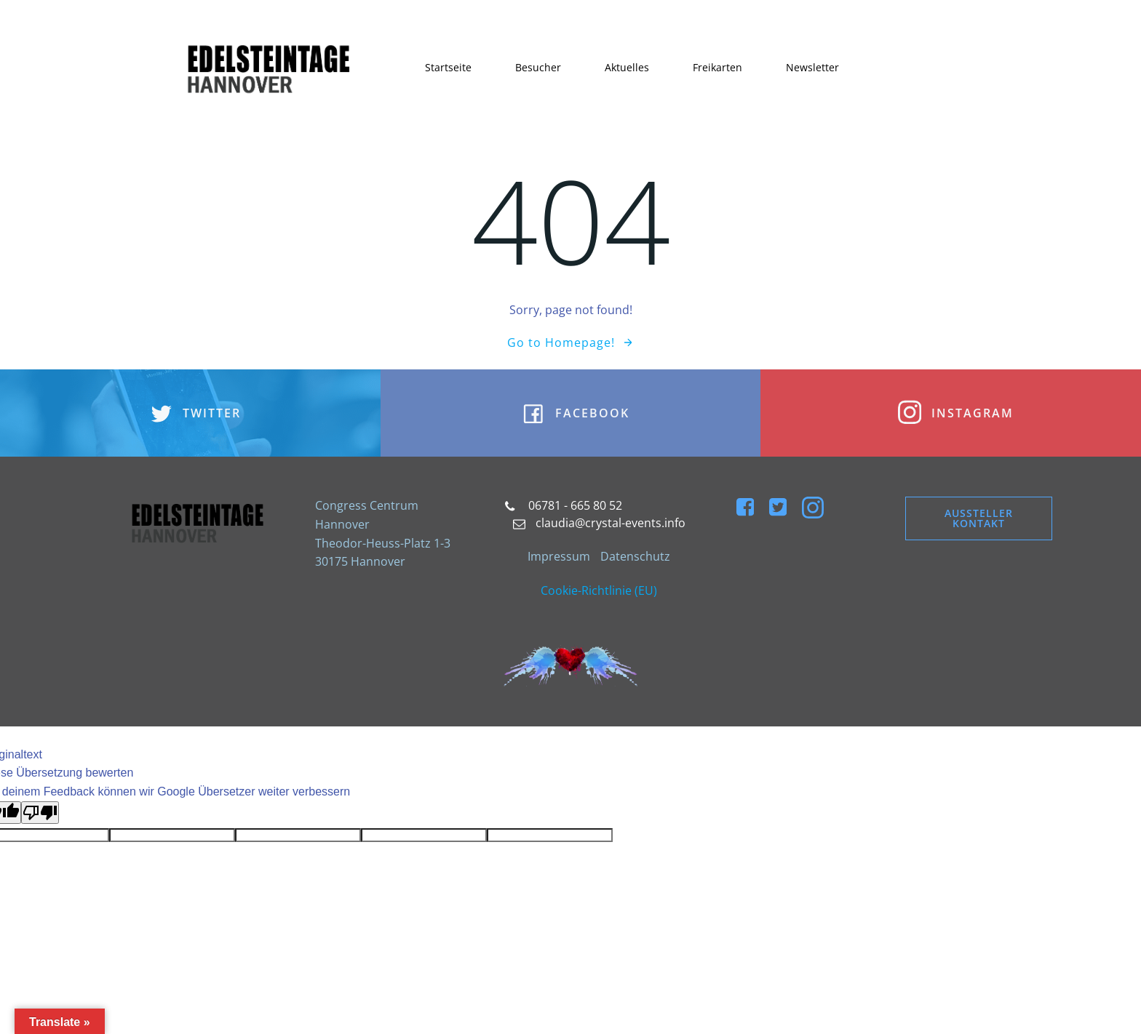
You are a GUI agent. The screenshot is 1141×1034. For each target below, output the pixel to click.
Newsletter (812, 67)
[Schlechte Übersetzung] (40, 812)
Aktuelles (627, 67)
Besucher (538, 67)
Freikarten (717, 67)
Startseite (448, 67)
